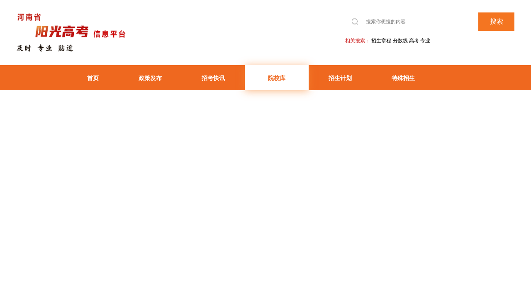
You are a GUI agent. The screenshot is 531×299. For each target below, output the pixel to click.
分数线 (400, 41)
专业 (425, 41)
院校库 (276, 78)
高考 (414, 41)
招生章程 (381, 41)
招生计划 (340, 78)
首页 (93, 78)
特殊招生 (403, 78)
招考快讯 (213, 78)
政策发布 (150, 78)
